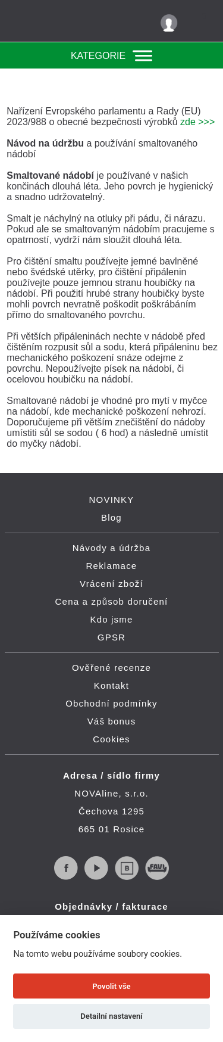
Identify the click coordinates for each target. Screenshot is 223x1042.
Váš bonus (111, 721)
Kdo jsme (111, 619)
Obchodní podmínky (111, 703)
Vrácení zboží (111, 583)
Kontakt (111, 685)
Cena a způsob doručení (111, 601)
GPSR (111, 637)
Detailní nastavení (111, 1016)
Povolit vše (111, 986)
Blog (111, 517)
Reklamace (111, 566)
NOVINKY (111, 499)
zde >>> (197, 122)
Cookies (111, 739)
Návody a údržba (111, 548)
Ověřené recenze (111, 667)
